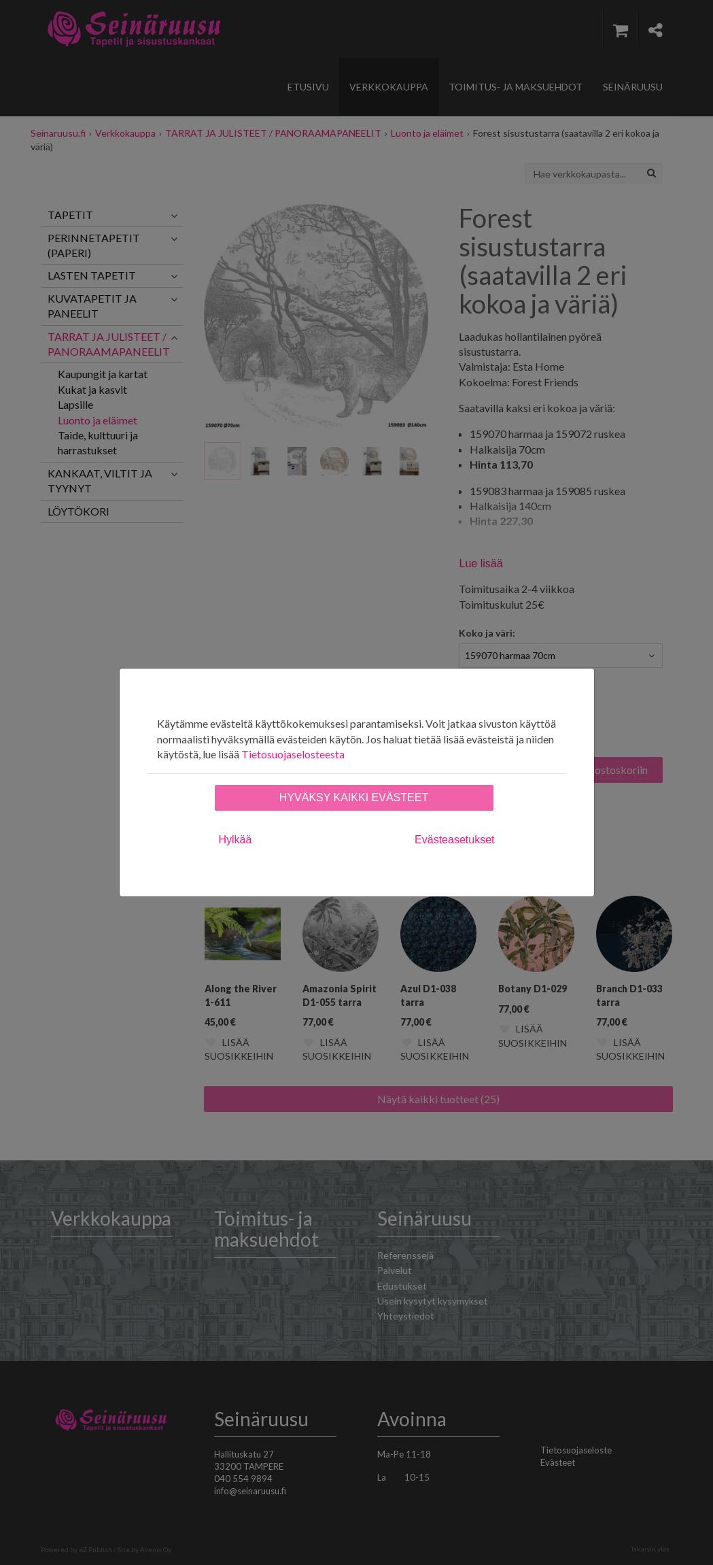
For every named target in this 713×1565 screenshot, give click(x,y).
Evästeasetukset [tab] (454, 839)
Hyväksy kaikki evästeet (353, 797)
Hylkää (235, 839)
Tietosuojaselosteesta (293, 753)
